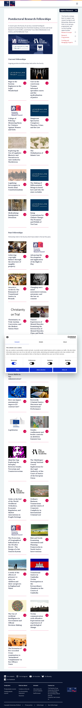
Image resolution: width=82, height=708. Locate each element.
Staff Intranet (37, 693)
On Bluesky (47, 676)
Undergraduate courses (8, 692)
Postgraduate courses (10, 689)
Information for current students (37, 690)
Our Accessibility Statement (23, 692)
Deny (17, 370)
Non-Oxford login (53, 705)
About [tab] (65, 342)
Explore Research (66, 10)
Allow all (64, 370)
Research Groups (66, 32)
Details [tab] (41, 342)
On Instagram (22, 676)
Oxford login (40, 705)
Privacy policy (28, 705)
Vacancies (21, 696)
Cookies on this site (24, 689)
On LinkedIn (9, 676)
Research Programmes (65, 36)
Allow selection (41, 370)
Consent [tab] (17, 342)
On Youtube (35, 676)
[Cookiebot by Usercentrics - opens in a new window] (69, 337)
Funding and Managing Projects (67, 41)
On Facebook (9, 679)
